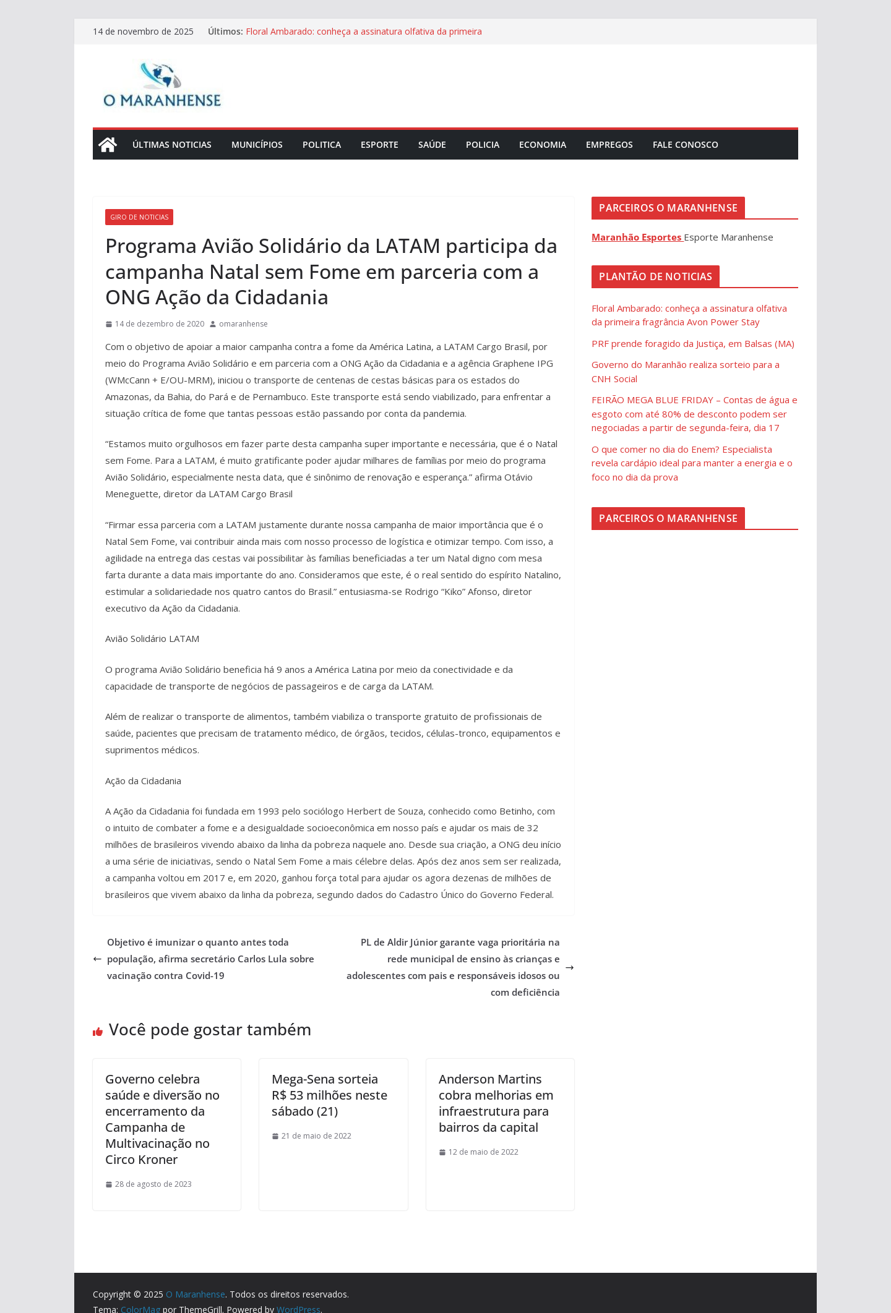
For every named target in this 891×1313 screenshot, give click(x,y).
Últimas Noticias (172, 144)
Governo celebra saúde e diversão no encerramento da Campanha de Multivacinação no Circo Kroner (162, 1119)
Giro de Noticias (139, 217)
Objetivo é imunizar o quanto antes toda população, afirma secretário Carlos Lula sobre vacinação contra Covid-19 (203, 959)
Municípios (257, 144)
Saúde (432, 144)
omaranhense (243, 324)
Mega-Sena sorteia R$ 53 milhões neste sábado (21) (329, 1095)
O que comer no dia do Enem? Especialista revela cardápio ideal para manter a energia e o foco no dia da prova (692, 463)
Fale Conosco (685, 144)
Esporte (379, 144)
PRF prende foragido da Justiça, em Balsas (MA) (693, 343)
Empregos (609, 144)
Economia (542, 144)
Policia (482, 144)
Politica (322, 144)
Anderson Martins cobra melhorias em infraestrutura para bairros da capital (496, 1103)
